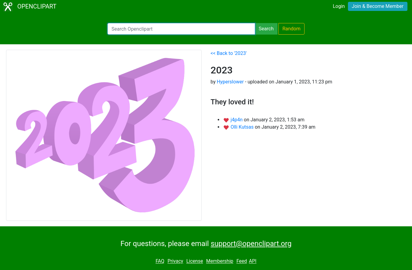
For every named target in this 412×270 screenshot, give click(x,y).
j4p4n (237, 120)
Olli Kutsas (242, 127)
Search (266, 29)
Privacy (175, 261)
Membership (219, 261)
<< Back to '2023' (229, 53)
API (253, 261)
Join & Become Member (377, 6)
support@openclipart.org (251, 243)
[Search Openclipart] (181, 29)
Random (291, 29)
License (194, 261)
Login (339, 6)
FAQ (159, 261)
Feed (242, 261)
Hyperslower (230, 82)
